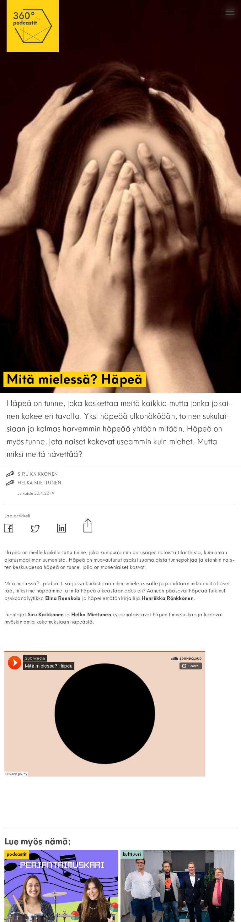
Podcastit (17, 854)
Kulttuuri (132, 854)
